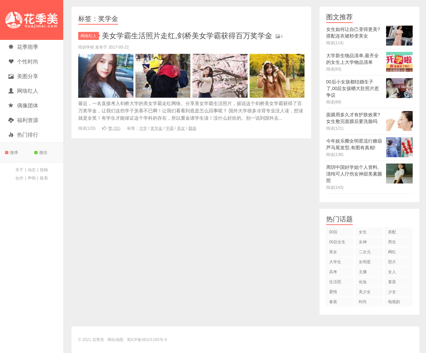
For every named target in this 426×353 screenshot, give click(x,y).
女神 (363, 242)
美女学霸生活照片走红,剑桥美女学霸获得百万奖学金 (187, 36)
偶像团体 (23, 105)
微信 (40, 152)
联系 (44, 178)
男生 (392, 242)
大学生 (335, 262)
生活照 (335, 282)
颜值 (192, 128)
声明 (32, 178)
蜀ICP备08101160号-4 (147, 339)
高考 (333, 272)
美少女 (365, 292)
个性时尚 (23, 61)
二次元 (365, 252)
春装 (333, 301)
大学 (143, 128)
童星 (392, 282)
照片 (392, 262)
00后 (333, 232)
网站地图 (115, 339)
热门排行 (23, 135)
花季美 (31, 20)
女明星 (365, 262)
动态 (32, 170)
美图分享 (23, 76)
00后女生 (337, 242)
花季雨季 (23, 47)
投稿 (44, 170)
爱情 (333, 292)
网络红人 (23, 91)
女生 (363, 232)
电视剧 (394, 301)
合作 (19, 178)
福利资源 (23, 120)
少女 (392, 292)
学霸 (170, 128)
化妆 (363, 282)
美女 (181, 128)
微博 (11, 152)
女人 (392, 272)
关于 (19, 170)
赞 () (111, 128)
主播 (363, 272)
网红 (392, 252)
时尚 (363, 301)
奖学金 (156, 128)
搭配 (392, 232)
